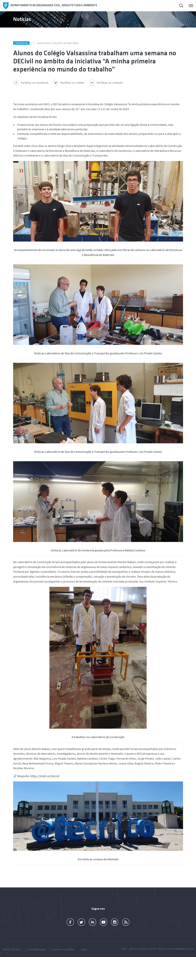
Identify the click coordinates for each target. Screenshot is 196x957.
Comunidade (21, 42)
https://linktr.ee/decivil (44, 776)
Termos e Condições (63, 949)
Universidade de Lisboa (180, 948)
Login (84, 949)
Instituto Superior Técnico (151, 948)
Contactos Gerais (36, 949)
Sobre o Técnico (11, 949)
